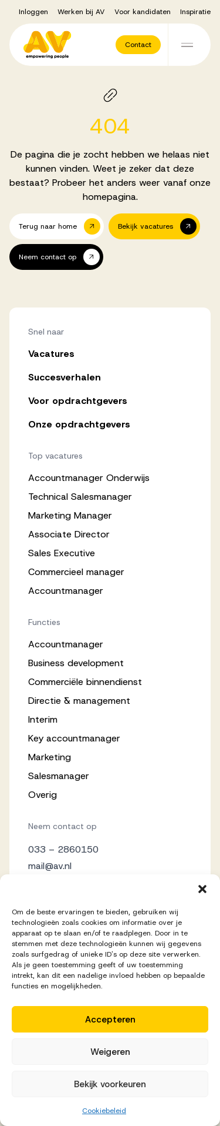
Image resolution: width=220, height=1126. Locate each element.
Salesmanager (58, 776)
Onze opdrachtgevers (79, 424)
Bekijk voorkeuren (110, 1084)
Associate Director (69, 534)
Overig (42, 794)
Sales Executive (61, 553)
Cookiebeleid (104, 1110)
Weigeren (110, 1052)
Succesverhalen (64, 377)
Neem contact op (62, 826)
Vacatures (51, 354)
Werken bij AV (81, 11)
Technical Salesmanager (80, 496)
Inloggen (33, 11)
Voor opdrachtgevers (77, 401)
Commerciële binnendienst (85, 682)
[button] (202, 889)
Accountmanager (65, 590)
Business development (76, 663)
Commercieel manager (76, 572)
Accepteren (110, 1019)
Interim (42, 719)
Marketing (49, 757)
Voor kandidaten (142, 11)
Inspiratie (195, 11)
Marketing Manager (70, 515)
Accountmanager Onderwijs (89, 478)
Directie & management (79, 700)
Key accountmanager (74, 738)
